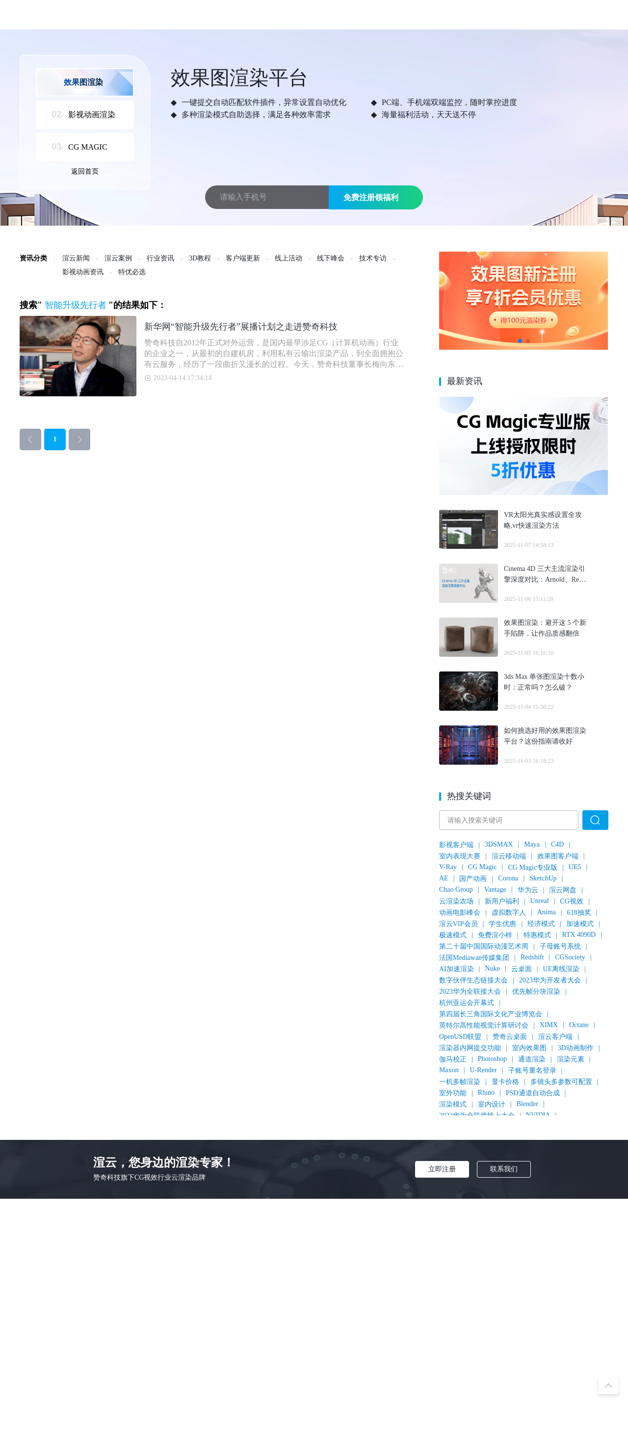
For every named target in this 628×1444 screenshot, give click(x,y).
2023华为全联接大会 (470, 991)
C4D (557, 844)
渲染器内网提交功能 (470, 1048)
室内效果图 (529, 1048)
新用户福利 (502, 901)
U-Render (483, 1070)
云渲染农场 (456, 901)
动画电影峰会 (459, 912)
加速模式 (580, 924)
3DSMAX (499, 844)
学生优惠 (502, 924)
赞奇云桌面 (510, 1036)
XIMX (549, 1025)
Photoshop (492, 1058)
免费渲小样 (495, 935)
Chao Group (456, 889)
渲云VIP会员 (458, 924)
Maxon (449, 1070)
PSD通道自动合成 (533, 1093)
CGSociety (570, 957)
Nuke (492, 968)
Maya (532, 844)
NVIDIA (538, 1115)
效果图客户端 (557, 856)
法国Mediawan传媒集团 (474, 957)
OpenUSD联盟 (460, 1036)
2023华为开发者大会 (550, 980)
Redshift (532, 957)
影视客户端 (456, 845)
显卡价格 (505, 1081)
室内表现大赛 (459, 856)
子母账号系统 (560, 946)
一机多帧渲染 (459, 1081)
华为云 (528, 890)
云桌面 (521, 969)
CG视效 (571, 901)
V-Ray (448, 867)
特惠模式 (537, 935)
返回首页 (85, 171)
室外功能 (453, 1093)
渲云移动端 (509, 856)
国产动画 (473, 878)
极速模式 (453, 935)
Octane (579, 1025)
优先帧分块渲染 (536, 991)
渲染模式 (453, 1104)
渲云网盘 (562, 890)
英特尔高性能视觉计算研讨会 (483, 1025)
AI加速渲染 (456, 969)
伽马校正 (453, 1059)
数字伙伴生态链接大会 (473, 980)
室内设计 (491, 1104)
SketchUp (542, 878)
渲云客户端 (555, 1036)
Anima (546, 912)
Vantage (495, 889)
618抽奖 (579, 912)
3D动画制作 (576, 1048)
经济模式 (541, 924)
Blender (527, 1104)
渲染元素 (570, 1059)
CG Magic (482, 867)
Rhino (486, 1092)
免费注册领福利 (370, 197)
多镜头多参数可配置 (561, 1081)
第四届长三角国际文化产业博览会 (490, 1014)
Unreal (539, 900)
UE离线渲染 (561, 969)
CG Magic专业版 (532, 867)
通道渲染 (532, 1059)
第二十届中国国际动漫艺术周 (483, 946)
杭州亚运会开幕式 (466, 1002)
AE (443, 878)
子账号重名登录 (532, 1070)
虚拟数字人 (509, 912)
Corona (508, 878)
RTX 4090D (579, 934)
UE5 (575, 867)
